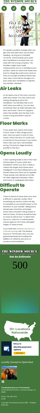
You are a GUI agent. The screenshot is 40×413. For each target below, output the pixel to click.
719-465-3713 (12, 397)
